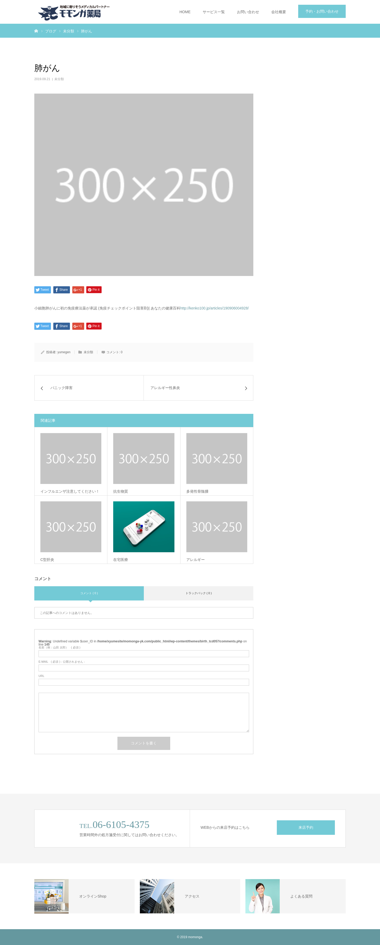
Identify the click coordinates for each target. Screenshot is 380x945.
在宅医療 (120, 560)
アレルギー (195, 560)
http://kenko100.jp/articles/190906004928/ (214, 308)
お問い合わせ (248, 12)
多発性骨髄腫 (197, 491)
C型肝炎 (47, 560)
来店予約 (305, 827)
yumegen (64, 352)
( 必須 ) (59, 647)
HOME (185, 12)
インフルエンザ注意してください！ (69, 491)
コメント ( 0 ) (89, 593)
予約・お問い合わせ (322, 11)
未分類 (59, 79)
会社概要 (278, 12)
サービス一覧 (214, 12)
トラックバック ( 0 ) (199, 593)
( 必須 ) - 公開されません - (62, 661)
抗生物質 (120, 491)
